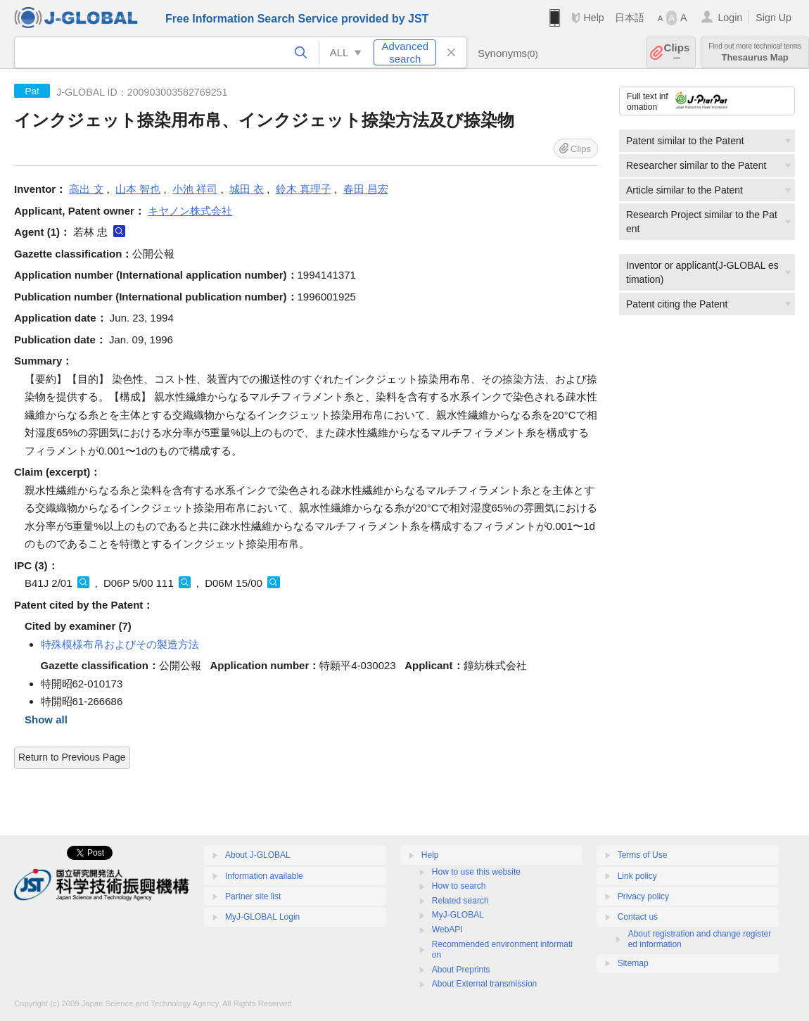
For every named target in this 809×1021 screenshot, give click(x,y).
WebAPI (447, 929)
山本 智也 (137, 189)
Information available (264, 876)
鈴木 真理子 (303, 189)
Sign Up (773, 17)
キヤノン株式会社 (190, 211)
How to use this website (476, 872)
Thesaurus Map (754, 52)
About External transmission (484, 984)
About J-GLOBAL (258, 855)
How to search (459, 886)
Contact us (638, 917)
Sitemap (633, 963)
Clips (677, 52)
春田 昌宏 (365, 189)
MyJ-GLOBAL (458, 915)
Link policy (637, 876)
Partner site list (253, 896)
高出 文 (86, 189)
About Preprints (461, 970)
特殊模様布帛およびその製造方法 (120, 644)
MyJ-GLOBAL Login (262, 917)
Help (593, 17)
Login (730, 17)
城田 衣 (246, 189)
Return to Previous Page (72, 757)
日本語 (629, 17)
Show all (46, 719)
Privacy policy (643, 896)
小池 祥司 (194, 189)
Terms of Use (643, 855)
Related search (460, 901)
